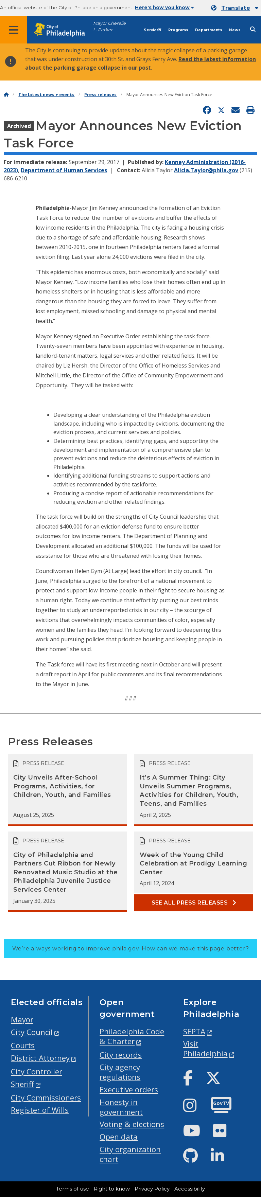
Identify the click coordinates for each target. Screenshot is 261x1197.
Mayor (22, 1019)
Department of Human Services (64, 170)
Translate (235, 8)
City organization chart (130, 1154)
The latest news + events (46, 94)
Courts (23, 1045)
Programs (178, 30)
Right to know (112, 1189)
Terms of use (72, 1189)
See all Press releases (194, 902)
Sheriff (22, 1084)
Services (152, 30)
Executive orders (129, 1089)
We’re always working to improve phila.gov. (130, 948)
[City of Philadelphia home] (63, 30)
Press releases (100, 94)
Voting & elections (132, 1124)
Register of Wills (40, 1110)
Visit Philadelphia (205, 1048)
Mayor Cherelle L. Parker (109, 26)
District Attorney (40, 1058)
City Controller (36, 1071)
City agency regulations (120, 1072)
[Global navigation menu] (13, 29)
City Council (32, 1032)
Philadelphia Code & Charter (132, 1036)
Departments (208, 30)
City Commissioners (46, 1097)
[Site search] (253, 29)
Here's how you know (164, 7)
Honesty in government (121, 1107)
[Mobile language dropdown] (234, 8)
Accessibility (189, 1189)
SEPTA (194, 1031)
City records (121, 1055)
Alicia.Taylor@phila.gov (206, 170)
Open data (119, 1136)
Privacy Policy (152, 1189)
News (235, 30)
